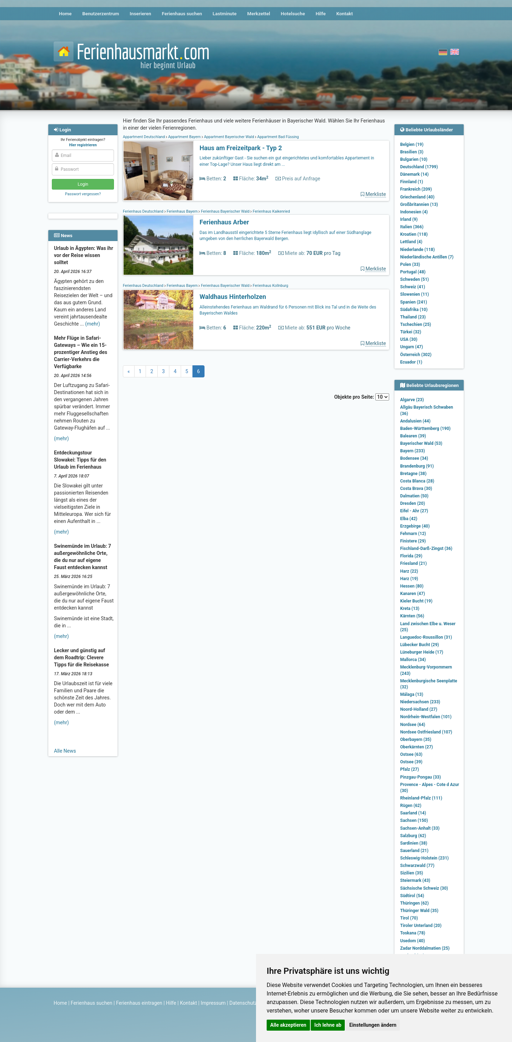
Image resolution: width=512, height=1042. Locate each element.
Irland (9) (409, 219)
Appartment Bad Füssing (277, 137)
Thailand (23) (413, 317)
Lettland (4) (411, 241)
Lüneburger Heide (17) (421, 652)
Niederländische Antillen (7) (426, 257)
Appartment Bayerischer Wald (229, 137)
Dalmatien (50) (414, 495)
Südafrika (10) (413, 309)
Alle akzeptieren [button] (288, 1025)
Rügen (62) (410, 805)
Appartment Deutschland (144, 137)
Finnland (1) (411, 181)
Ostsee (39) (411, 761)
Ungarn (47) (411, 346)
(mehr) (92, 324)
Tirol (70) (409, 918)
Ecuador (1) (411, 362)
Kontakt (344, 13)
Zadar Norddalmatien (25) (425, 948)
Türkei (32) (410, 331)
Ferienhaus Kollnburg (270, 285)
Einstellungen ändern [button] (373, 1025)
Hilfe (321, 13)
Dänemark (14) (414, 174)
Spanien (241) (413, 302)
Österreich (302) (415, 354)
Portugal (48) (413, 271)
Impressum (213, 1003)
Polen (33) (410, 264)
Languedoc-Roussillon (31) (426, 637)
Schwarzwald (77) (417, 865)
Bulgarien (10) (413, 159)
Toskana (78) (412, 933)
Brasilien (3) (411, 151)
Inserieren (140, 13)
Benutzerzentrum (100, 13)
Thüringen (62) (414, 903)
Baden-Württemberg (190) (425, 428)
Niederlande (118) (417, 249)
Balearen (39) (413, 435)
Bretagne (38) (413, 473)
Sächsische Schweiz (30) (424, 888)
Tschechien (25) (415, 324)
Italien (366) (412, 226)
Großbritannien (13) (419, 204)
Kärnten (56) (412, 615)
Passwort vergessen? (83, 194)
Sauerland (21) (414, 850)
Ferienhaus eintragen (139, 1003)
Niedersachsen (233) (420, 701)
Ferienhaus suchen (182, 13)
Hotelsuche (293, 13)
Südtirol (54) (412, 895)
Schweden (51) (414, 279)
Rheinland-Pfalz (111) (421, 798)
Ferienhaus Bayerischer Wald (225, 211)
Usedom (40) (412, 940)
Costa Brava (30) (416, 488)
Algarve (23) (412, 399)
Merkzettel (258, 13)
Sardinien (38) (413, 843)
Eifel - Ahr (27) (414, 510)
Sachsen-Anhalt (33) (420, 828)
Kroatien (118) (414, 234)
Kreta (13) (409, 608)
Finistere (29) (413, 541)
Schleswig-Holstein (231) (424, 858)
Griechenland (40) (417, 197)
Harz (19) (409, 578)
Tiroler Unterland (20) (420, 925)
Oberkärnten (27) (416, 746)
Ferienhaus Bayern (182, 211)
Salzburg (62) (413, 835)
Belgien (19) (412, 144)
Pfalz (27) (409, 769)
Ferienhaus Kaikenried (271, 211)
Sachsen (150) (414, 820)
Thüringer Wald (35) (419, 910)
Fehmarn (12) (413, 533)
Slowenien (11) (414, 294)
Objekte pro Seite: (361, 396)
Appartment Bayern (184, 137)
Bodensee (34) (414, 458)
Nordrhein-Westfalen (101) (426, 716)
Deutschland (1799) (419, 166)
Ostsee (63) (411, 754)
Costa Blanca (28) (417, 481)
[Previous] (129, 371)
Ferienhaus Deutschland (143, 211)
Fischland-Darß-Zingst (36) (426, 548)
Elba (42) (408, 518)
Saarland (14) (413, 813)
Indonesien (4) (414, 211)
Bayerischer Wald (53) (421, 443)
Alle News (65, 751)
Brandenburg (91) (417, 466)
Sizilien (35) (411, 873)
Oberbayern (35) (415, 739)
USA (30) (409, 339)
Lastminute (224, 13)
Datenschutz (243, 1003)
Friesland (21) (413, 563)
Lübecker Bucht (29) (419, 644)
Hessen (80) (412, 586)
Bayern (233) (412, 450)
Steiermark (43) (415, 880)
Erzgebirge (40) (415, 526)
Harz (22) (409, 571)
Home (65, 13)
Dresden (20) (412, 503)
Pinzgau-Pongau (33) (420, 777)
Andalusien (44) (415, 421)
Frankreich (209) (416, 189)
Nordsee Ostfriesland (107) (426, 732)
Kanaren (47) (412, 593)
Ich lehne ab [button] (327, 1025)
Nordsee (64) (412, 724)
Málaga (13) (411, 694)
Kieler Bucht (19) (416, 601)
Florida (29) (411, 555)
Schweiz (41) (412, 286)
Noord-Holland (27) (418, 709)
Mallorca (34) (413, 659)
